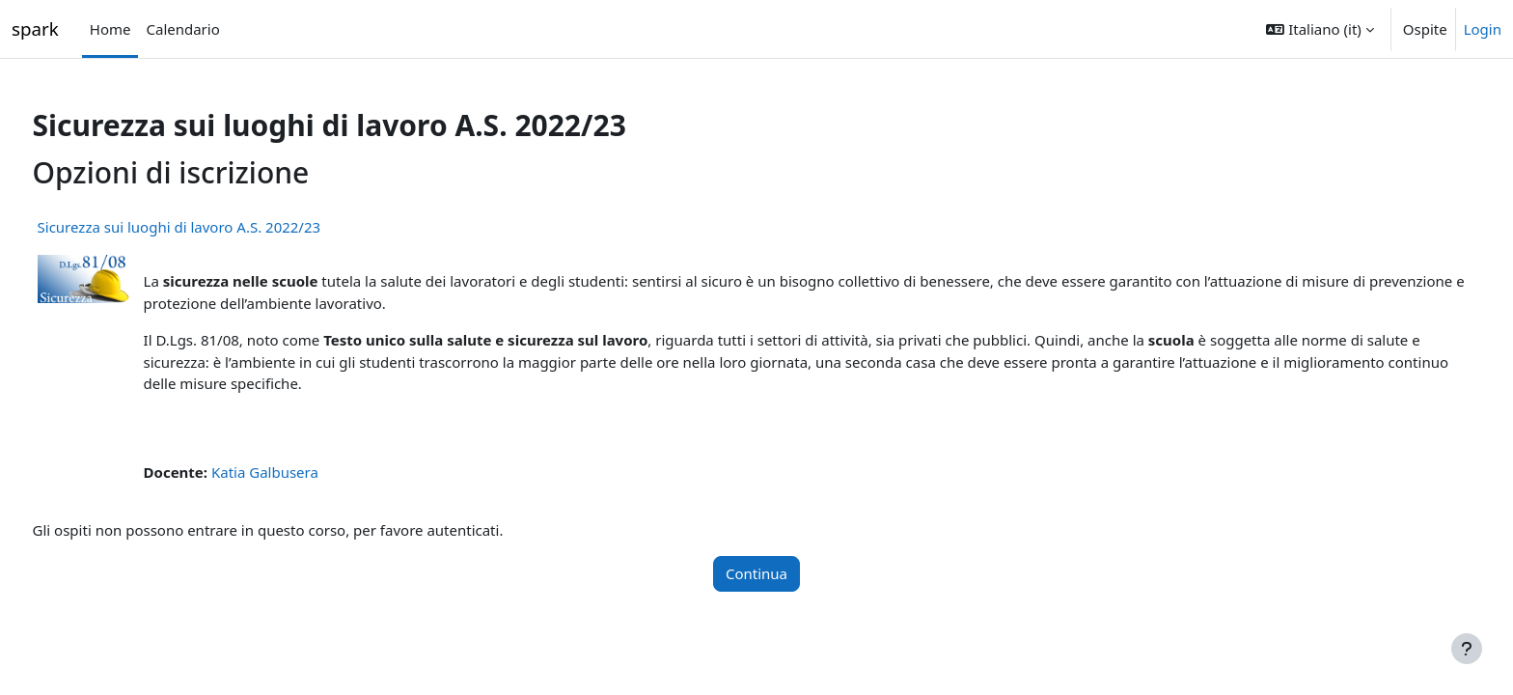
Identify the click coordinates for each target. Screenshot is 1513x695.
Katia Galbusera (300, 472)
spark (35, 28)
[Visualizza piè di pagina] (1466, 648)
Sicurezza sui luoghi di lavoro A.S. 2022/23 (215, 226)
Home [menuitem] (110, 29)
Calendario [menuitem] (182, 29)
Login (1482, 29)
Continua (756, 573)
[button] (1319, 29)
